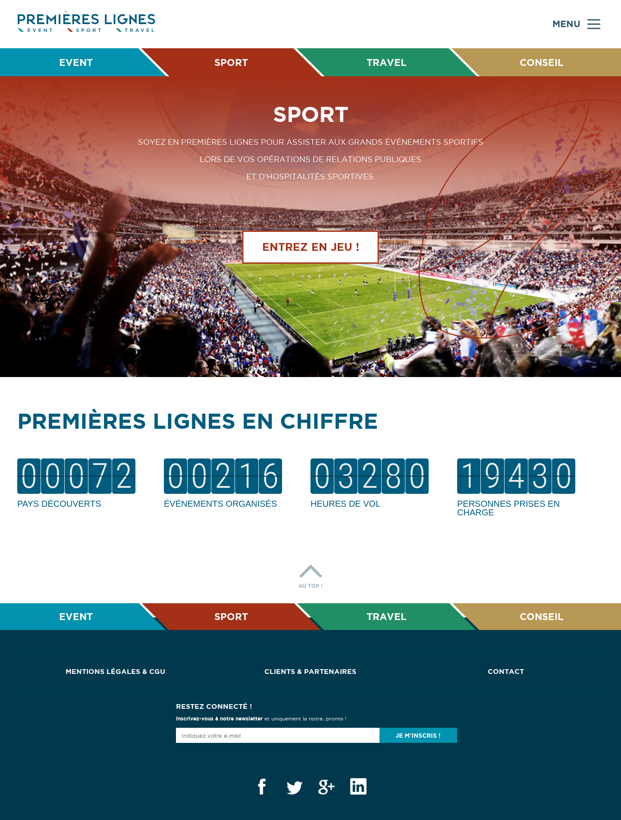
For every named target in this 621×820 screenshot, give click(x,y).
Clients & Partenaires (310, 671)
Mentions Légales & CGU (115, 671)
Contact (506, 671)
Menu (576, 24)
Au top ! (310, 574)
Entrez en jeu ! (310, 247)
